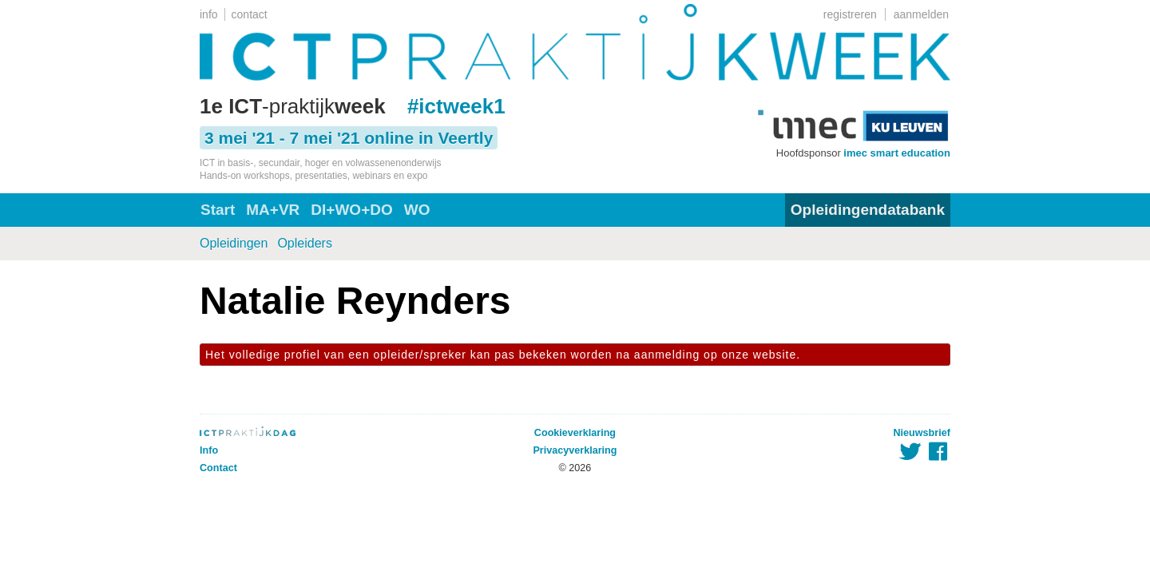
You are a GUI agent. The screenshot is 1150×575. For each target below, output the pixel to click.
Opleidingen (234, 243)
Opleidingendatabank (868, 209)
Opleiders (304, 243)
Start (217, 209)
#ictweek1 (456, 106)
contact (250, 14)
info (209, 14)
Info (209, 450)
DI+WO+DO (351, 209)
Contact (218, 468)
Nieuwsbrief (922, 432)
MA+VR (272, 209)
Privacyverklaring (575, 450)
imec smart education (896, 153)
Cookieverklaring (575, 432)
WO (417, 209)
